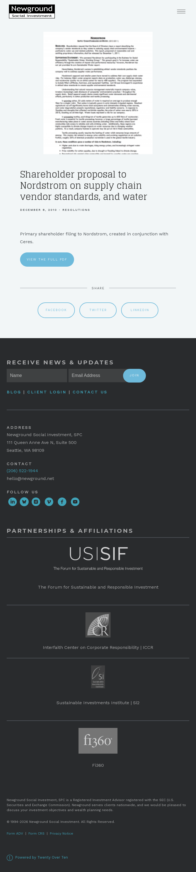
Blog (15, 392)
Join (134, 375)
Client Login (47, 392)
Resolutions (76, 210)
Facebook (56, 310)
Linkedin (140, 310)
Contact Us (90, 392)
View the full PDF (47, 259)
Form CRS (36, 833)
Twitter (98, 310)
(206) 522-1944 (22, 470)
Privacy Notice (61, 833)
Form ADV (15, 833)
